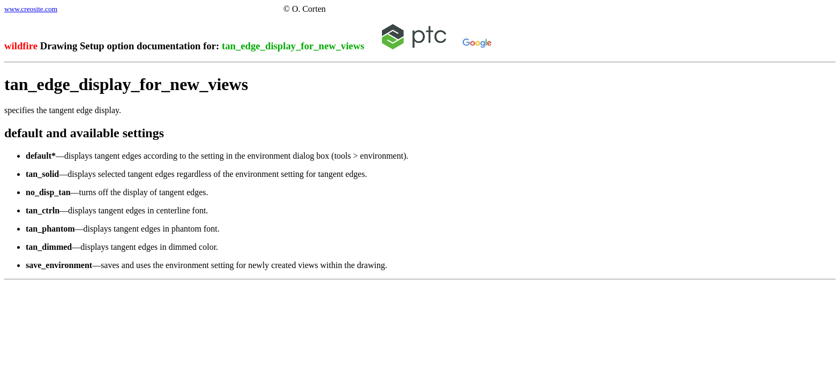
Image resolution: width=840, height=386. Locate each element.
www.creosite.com (30, 9)
